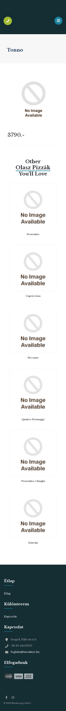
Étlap (7, 593)
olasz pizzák (33, 168)
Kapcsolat (10, 616)
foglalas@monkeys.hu (25, 652)
